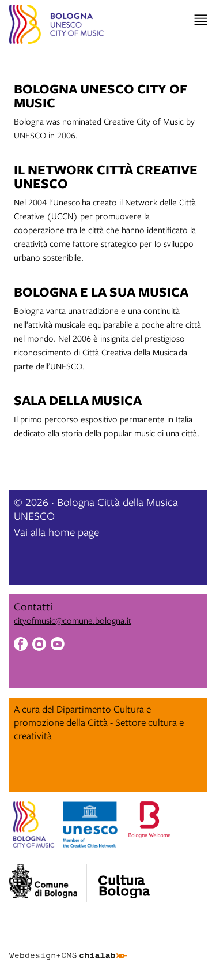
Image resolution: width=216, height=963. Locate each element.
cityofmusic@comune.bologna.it (72, 620)
